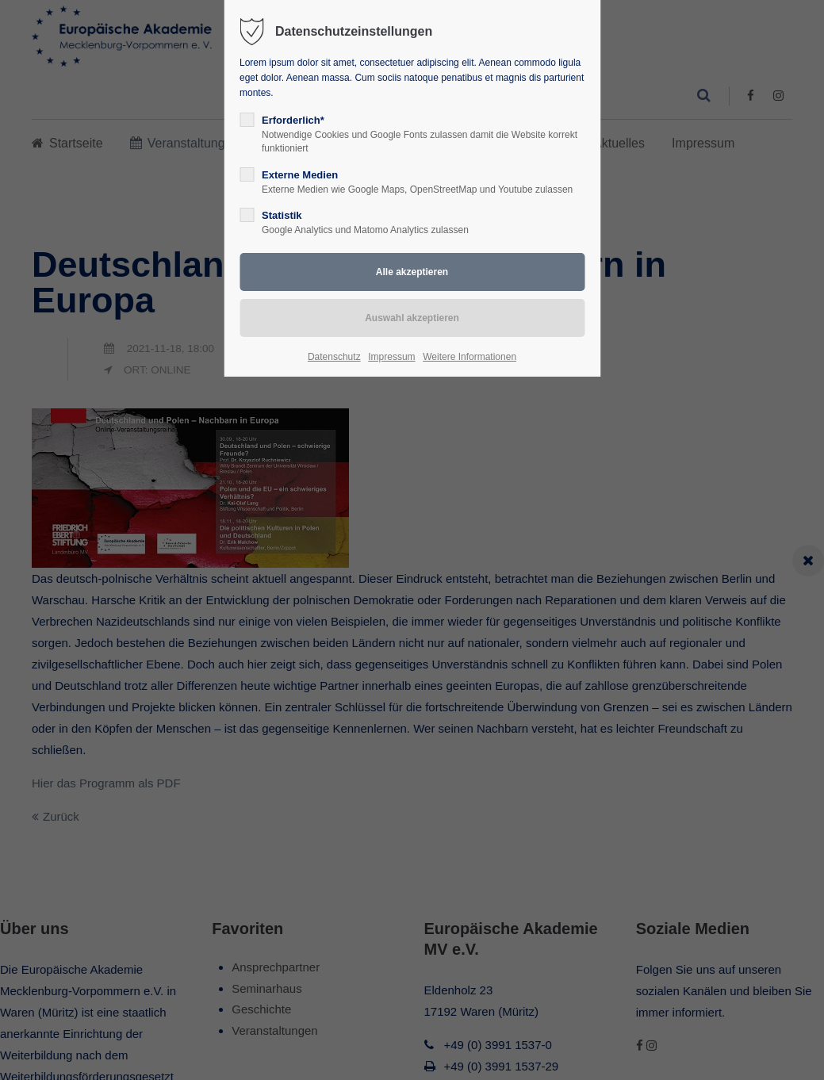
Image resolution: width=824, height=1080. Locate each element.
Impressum (391, 356)
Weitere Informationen (469, 356)
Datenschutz (334, 356)
